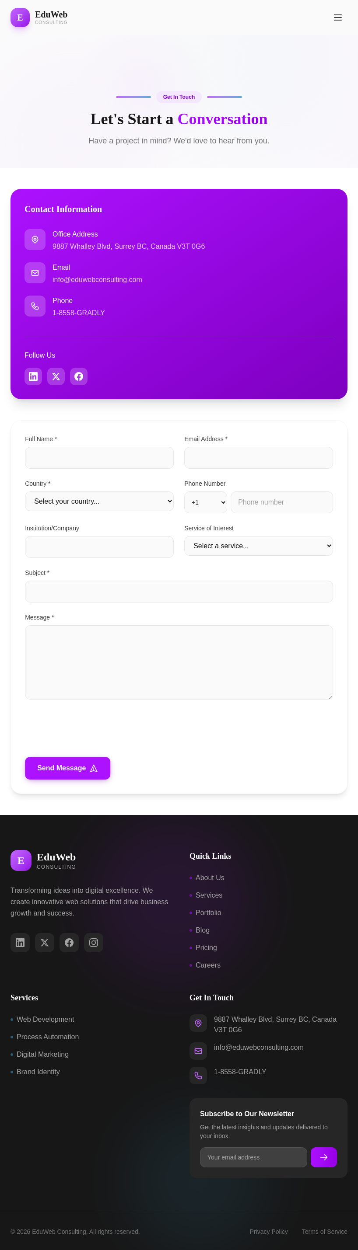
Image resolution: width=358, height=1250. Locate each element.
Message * (41, 617)
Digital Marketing (40, 1054)
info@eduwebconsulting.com (97, 279)
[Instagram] (93, 942)
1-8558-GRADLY (79, 313)
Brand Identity (35, 1072)
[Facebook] (69, 942)
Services (206, 895)
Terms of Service (324, 1231)
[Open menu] (337, 17)
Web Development (42, 1019)
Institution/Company (54, 528)
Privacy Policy (269, 1231)
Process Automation (45, 1037)
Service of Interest (210, 528)
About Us (207, 877)
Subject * (39, 572)
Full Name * (43, 438)
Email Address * (207, 438)
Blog (200, 930)
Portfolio (205, 912)
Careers (205, 965)
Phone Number (206, 483)
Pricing (203, 947)
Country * (39, 483)
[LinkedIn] (20, 942)
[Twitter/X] (44, 942)
